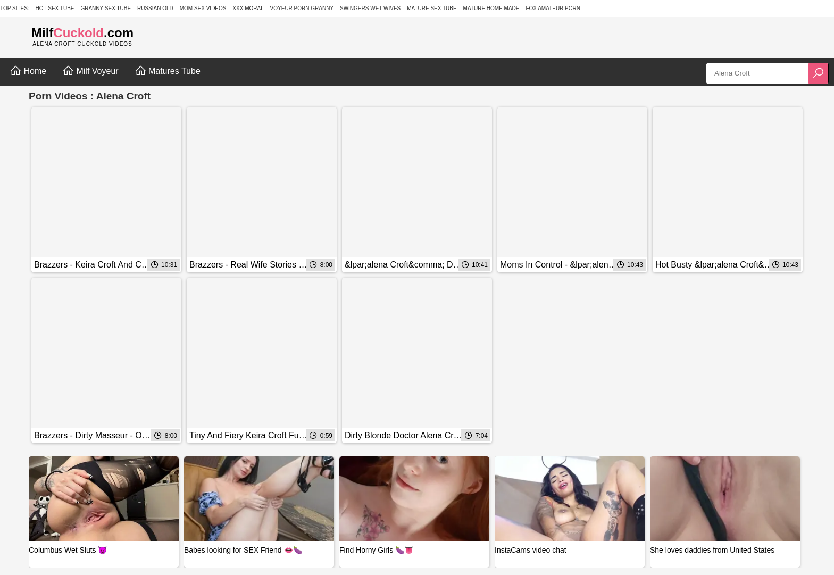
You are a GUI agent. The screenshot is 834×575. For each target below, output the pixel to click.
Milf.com (82, 33)
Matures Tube (168, 71)
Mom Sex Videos (203, 8)
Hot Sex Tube (55, 8)
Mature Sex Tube (432, 8)
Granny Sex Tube (105, 8)
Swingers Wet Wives (370, 8)
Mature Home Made (491, 8)
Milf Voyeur (90, 71)
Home (28, 71)
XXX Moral (247, 8)
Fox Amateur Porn (553, 8)
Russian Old (155, 8)
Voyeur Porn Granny (301, 8)
